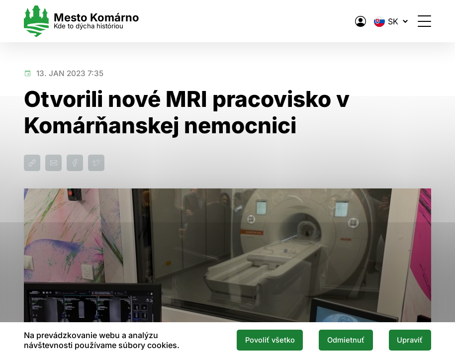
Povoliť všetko (270, 340)
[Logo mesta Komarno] (81, 21)
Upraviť (410, 340)
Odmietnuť (345, 340)
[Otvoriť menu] (424, 21)
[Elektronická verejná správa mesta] (360, 21)
